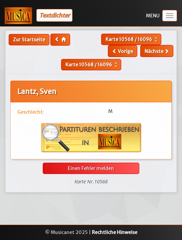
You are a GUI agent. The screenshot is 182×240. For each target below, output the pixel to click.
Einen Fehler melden (91, 168)
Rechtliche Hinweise (114, 232)
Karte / (132, 39)
